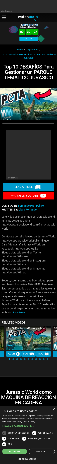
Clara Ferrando (28, 209)
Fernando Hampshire (31, 205)
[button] (9, 359)
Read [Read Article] (43, 354)
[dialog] (28, 435)
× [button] (53, 409)
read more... (19, 312)
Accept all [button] (14, 451)
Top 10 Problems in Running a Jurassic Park (28, 329)
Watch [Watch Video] (13, 354)
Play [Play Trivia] (28, 354)
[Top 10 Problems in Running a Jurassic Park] (28, 338)
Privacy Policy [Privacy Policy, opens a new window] (29, 421)
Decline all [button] (42, 451)
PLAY (29, 39)
